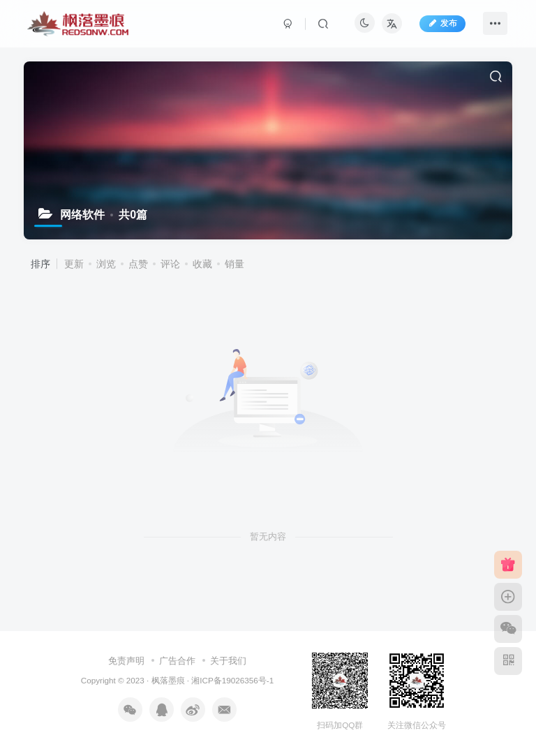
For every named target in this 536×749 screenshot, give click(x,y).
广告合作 (177, 660)
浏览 (106, 263)
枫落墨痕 (168, 680)
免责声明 (126, 660)
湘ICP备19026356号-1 (232, 680)
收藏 (202, 263)
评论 (170, 263)
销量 (234, 263)
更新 (74, 263)
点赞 (138, 263)
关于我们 (228, 660)
